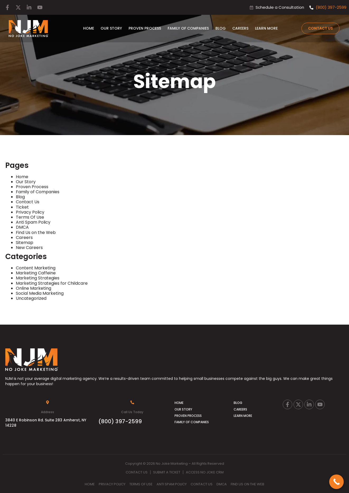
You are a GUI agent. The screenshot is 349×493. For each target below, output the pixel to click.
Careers (240, 28)
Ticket (22, 207)
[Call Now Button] (336, 481)
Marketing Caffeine (36, 273)
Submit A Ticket (166, 472)
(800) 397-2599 (120, 421)
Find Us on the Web (36, 232)
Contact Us (27, 202)
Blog (220, 28)
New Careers (29, 248)
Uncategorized (31, 298)
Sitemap (24, 242)
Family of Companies (188, 28)
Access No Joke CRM (205, 472)
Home (88, 28)
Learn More (266, 28)
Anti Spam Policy (33, 222)
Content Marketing (35, 268)
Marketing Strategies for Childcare (52, 283)
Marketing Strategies (37, 278)
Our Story (111, 28)
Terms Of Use (30, 217)
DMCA (22, 227)
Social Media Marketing (40, 293)
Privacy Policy (30, 212)
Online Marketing (33, 288)
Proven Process (145, 28)
